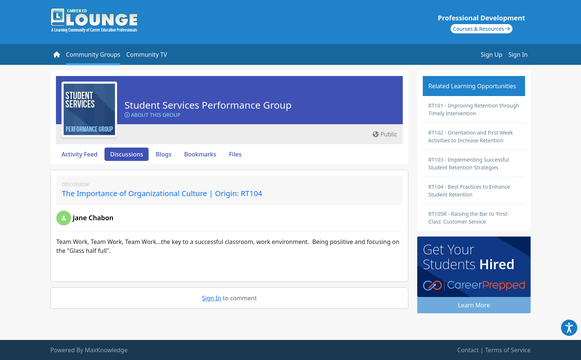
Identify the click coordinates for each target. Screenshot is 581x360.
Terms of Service (508, 350)
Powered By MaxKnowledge (88, 350)
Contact (468, 350)
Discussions (126, 154)
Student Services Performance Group (208, 105)
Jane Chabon (93, 217)
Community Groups (93, 54)
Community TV (146, 54)
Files (235, 154)
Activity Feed (79, 154)
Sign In (518, 54)
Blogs (164, 154)
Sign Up (491, 54)
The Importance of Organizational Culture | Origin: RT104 (162, 193)
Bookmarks (200, 154)
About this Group (152, 114)
